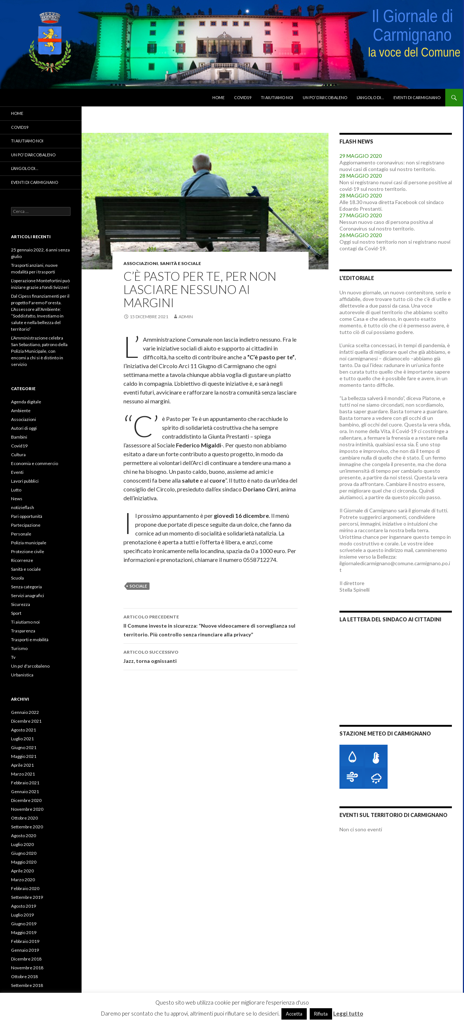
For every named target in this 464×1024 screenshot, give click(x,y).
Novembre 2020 (27, 809)
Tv (13, 657)
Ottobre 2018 (24, 976)
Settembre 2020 (27, 826)
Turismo (19, 648)
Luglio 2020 (22, 844)
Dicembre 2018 (26, 959)
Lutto (16, 490)
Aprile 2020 (22, 871)
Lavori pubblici (25, 481)
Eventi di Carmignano (416, 97)
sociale (138, 586)
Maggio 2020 (23, 862)
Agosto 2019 (23, 906)
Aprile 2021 (22, 765)
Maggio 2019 (23, 932)
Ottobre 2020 (24, 818)
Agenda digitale (26, 401)
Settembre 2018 (27, 985)
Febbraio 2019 (25, 941)
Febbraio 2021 (25, 782)
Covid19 (242, 97)
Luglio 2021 (22, 738)
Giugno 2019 (23, 923)
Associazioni (140, 263)
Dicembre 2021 (26, 721)
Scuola (17, 578)
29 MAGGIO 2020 (360, 156)
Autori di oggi (24, 428)
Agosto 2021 (23, 730)
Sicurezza (20, 604)
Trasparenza (23, 630)
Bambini (19, 437)
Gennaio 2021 (25, 791)
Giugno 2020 (23, 853)
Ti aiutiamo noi (277, 97)
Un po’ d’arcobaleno (325, 97)
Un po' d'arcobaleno (30, 666)
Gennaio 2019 (25, 950)
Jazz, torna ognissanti (210, 656)
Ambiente (20, 410)
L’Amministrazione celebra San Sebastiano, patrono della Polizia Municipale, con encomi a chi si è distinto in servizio (39, 351)
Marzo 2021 (23, 774)
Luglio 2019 (22, 915)
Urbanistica (22, 675)
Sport (16, 613)
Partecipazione (25, 525)
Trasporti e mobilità (29, 639)
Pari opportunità (26, 516)
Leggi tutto (348, 1013)
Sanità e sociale (180, 263)
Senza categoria (26, 586)
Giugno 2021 (23, 747)
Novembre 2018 (27, 967)
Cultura (18, 454)
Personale (21, 534)
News (16, 498)
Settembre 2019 (27, 897)
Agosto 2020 (23, 835)
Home (218, 97)
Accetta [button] (294, 1014)
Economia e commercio (34, 463)
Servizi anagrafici (27, 595)
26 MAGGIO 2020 (360, 235)
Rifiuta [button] (321, 1014)
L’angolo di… (370, 97)
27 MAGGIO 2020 (360, 215)
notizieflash (22, 507)
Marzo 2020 (23, 879)
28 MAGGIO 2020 (360, 176)
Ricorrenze (22, 560)
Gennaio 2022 (25, 712)
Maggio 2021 (23, 756)
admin (186, 316)
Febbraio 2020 (25, 888)
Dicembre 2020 (26, 800)
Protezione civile (27, 551)
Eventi (17, 472)
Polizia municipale (28, 542)
